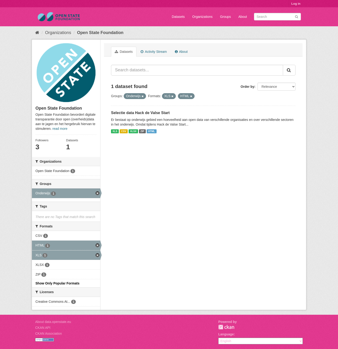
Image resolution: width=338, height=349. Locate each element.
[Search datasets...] (197, 70)
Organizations (202, 17)
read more (59, 128)
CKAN (226, 327)
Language (226, 334)
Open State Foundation (100, 32)
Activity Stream (154, 52)
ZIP (142, 131)
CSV (123, 131)
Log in (295, 3)
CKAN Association (48, 333)
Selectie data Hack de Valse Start (140, 113)
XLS (114, 131)
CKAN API (42, 328)
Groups (225, 17)
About (242, 17)
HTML (151, 131)
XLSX (133, 131)
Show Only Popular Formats (57, 283)
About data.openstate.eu (53, 322)
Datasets (178, 17)
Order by (247, 86)
